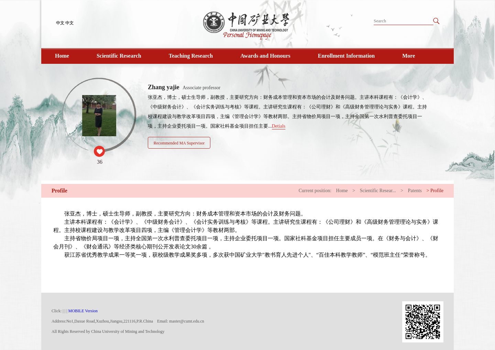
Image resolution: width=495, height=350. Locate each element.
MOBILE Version (83, 310)
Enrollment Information (346, 56)
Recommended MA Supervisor (179, 143)
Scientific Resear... (378, 190)
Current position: (315, 190)
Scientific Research (119, 56)
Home (62, 56)
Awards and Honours (265, 56)
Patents (415, 190)
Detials (279, 126)
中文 (60, 23)
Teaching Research (191, 56)
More (408, 56)
